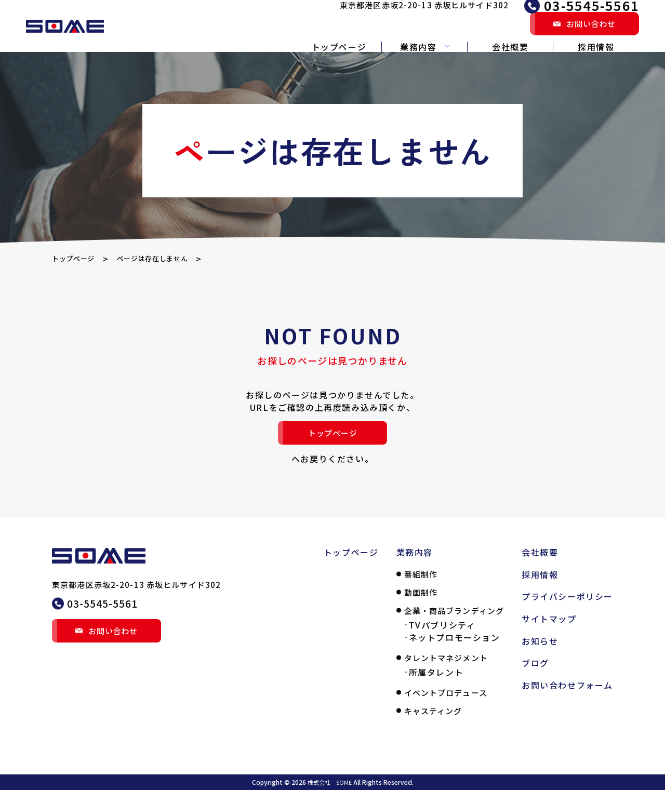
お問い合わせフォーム (567, 685)
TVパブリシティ (442, 625)
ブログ (535, 663)
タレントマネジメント (446, 658)
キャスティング (433, 711)
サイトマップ (549, 618)
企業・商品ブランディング (454, 610)
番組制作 (421, 574)
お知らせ (540, 641)
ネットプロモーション (454, 637)
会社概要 (510, 47)
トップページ (339, 47)
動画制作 (421, 592)
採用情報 (596, 47)
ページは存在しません (170, 258)
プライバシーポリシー (567, 596)
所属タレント (436, 672)
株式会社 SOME (329, 782)
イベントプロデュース (445, 693)
